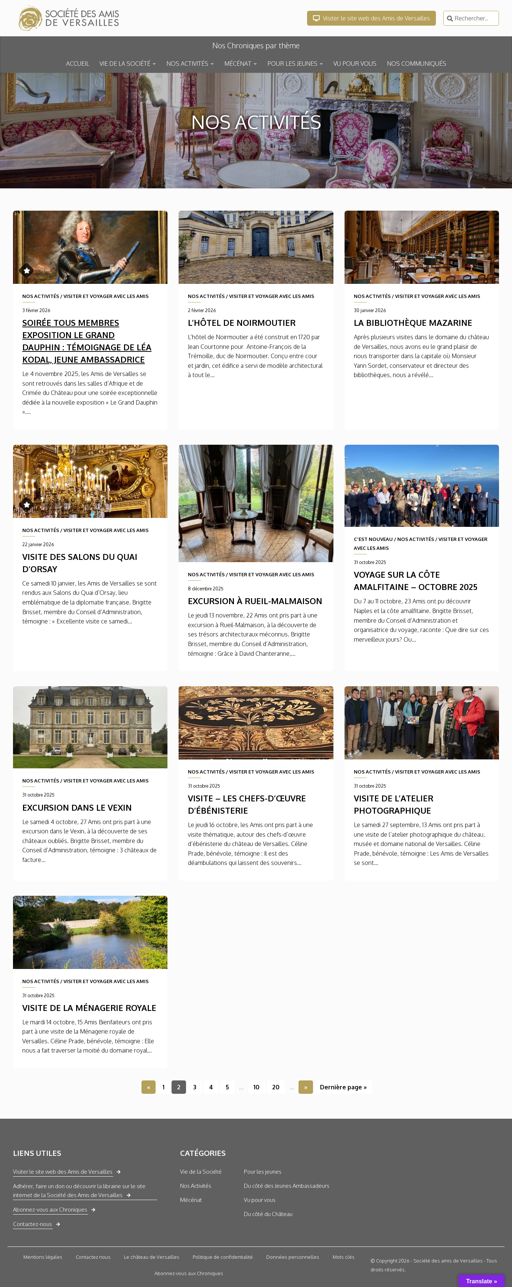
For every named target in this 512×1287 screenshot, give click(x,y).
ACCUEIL (77, 63)
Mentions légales (42, 1257)
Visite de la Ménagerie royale (89, 1007)
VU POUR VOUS (354, 63)
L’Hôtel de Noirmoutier (242, 322)
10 (257, 1087)
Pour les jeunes (262, 1171)
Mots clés (344, 1257)
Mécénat (191, 1199)
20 (276, 1087)
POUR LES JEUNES (292, 63)
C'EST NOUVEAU (373, 539)
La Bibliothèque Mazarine (413, 322)
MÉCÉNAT (237, 63)
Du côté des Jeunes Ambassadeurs (286, 1185)
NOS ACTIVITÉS (187, 63)
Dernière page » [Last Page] (343, 1087)
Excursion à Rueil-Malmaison (255, 601)
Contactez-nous (32, 1224)
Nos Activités (195, 1185)
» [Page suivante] (305, 1087)
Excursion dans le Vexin (77, 807)
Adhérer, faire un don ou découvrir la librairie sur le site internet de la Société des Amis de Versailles (79, 1191)
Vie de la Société (201, 1171)
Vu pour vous (259, 1199)
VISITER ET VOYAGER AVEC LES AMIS (106, 296)
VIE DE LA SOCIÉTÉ (125, 63)
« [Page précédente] (148, 1087)
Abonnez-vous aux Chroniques (50, 1209)
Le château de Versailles (151, 1257)
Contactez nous (93, 1257)
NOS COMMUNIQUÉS (416, 63)
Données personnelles (292, 1257)
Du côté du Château (268, 1214)
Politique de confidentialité (223, 1257)
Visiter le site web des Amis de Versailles (371, 18)
